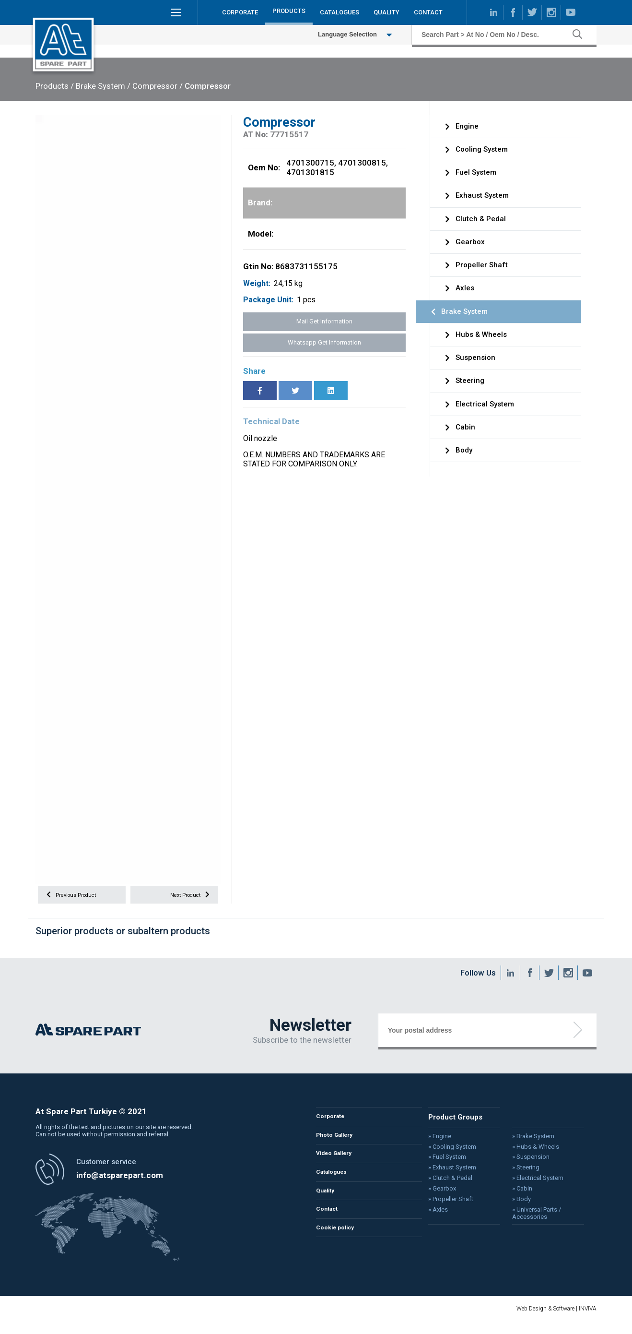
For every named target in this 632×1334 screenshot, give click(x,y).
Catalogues (334, 1183)
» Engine (435, 1142)
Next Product (185, 897)
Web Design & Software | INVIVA (556, 1320)
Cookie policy (338, 1241)
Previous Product (77, 897)
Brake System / (103, 86)
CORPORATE (240, 14)
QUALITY (386, 14)
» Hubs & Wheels (527, 1152)
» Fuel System (442, 1162)
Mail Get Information (324, 321)
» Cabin (514, 1193)
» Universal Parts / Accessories (527, 1216)
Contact (329, 1221)
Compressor (208, 86)
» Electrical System (529, 1182)
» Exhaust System (447, 1172)
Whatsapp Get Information (324, 342)
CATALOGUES (339, 14)
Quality (327, 1202)
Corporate (332, 1124)
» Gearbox (437, 1193)
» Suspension (522, 1162)
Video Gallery (338, 1163)
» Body (513, 1203)
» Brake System (524, 1142)
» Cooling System (447, 1152)
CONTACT (428, 14)
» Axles (433, 1213)
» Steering (517, 1172)
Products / (54, 86)
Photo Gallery (338, 1144)
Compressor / (157, 86)
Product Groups (450, 1124)
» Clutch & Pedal (445, 1182)
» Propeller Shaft (445, 1203)
